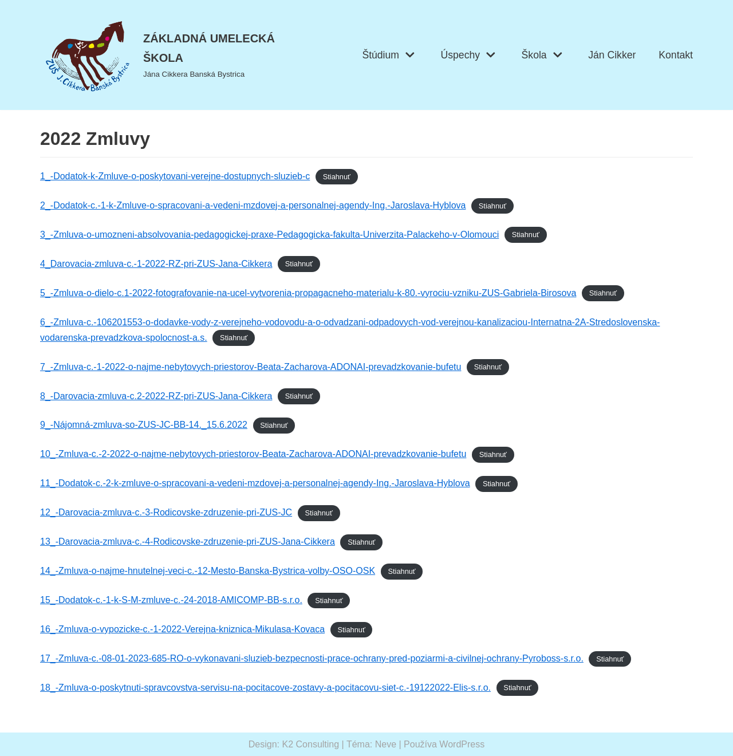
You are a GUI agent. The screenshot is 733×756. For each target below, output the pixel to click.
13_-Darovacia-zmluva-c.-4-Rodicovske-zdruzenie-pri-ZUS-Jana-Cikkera (187, 541)
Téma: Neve (371, 744)
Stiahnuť (336, 176)
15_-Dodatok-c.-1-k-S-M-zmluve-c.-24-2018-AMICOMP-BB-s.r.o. (171, 600)
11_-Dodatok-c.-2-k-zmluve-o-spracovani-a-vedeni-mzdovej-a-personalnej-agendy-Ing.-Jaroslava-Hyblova (255, 483)
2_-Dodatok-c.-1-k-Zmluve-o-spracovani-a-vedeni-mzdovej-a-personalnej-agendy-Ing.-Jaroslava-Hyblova (253, 205)
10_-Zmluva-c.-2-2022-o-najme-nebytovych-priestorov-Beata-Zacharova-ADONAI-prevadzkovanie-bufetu (253, 454)
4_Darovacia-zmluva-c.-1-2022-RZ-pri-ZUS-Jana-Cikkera (156, 264)
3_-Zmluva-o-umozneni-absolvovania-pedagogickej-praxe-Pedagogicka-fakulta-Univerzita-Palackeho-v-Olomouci (269, 234)
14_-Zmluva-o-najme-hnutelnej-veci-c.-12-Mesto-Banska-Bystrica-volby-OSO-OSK (207, 571)
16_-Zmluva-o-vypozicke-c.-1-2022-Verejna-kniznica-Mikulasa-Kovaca (182, 629)
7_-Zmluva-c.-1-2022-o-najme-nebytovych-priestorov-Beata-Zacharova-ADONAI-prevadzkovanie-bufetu (250, 367)
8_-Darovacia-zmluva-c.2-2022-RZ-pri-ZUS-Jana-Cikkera (156, 396)
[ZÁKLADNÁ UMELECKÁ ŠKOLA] (171, 55)
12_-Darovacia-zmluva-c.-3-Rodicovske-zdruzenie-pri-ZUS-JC (166, 512)
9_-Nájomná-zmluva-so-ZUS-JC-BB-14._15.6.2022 (143, 425)
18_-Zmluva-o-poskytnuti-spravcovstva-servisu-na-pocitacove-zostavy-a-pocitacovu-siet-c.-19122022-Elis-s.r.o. (265, 687)
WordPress (461, 744)
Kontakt (676, 55)
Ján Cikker (612, 55)
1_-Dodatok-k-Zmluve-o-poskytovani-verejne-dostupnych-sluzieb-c (175, 176)
